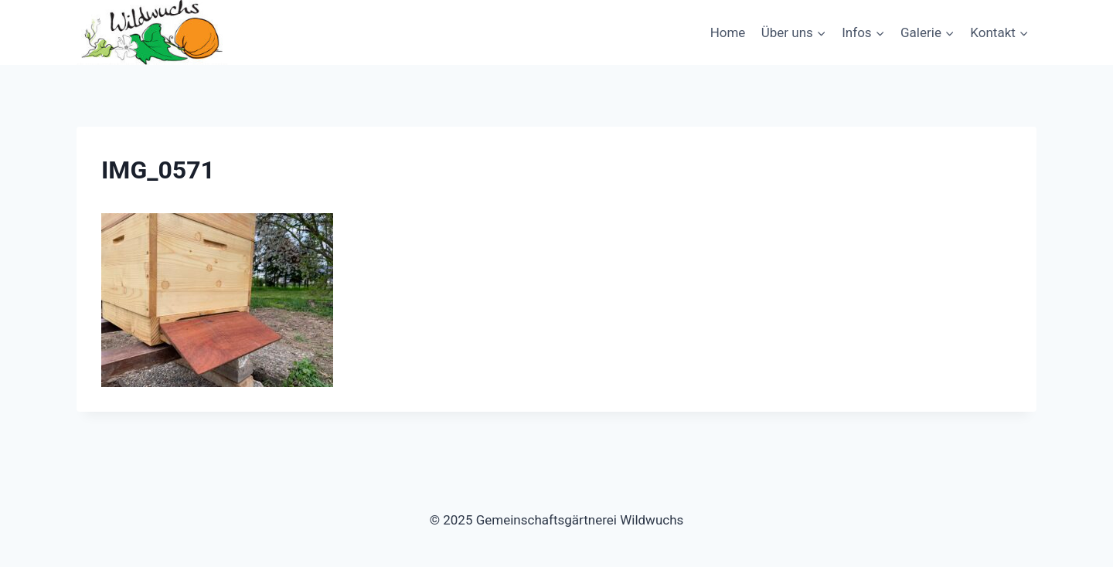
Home (728, 32)
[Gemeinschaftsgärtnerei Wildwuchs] (154, 32)
